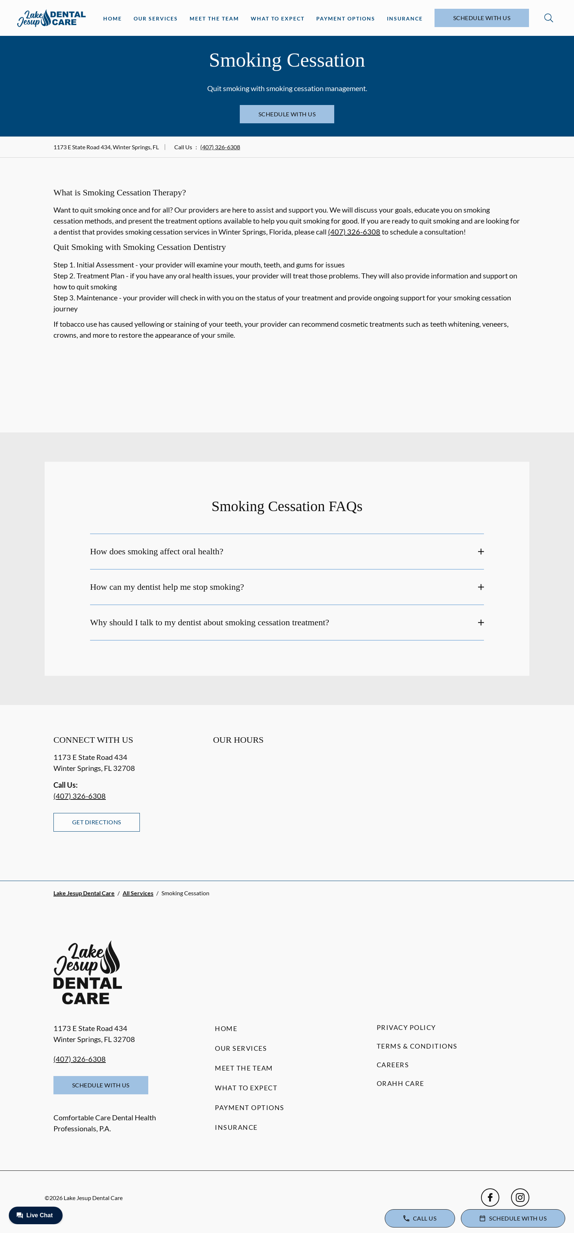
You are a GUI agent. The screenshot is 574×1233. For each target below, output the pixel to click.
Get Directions (96, 821)
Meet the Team (214, 18)
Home (112, 18)
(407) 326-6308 (220, 146)
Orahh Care (400, 1083)
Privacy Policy (406, 1027)
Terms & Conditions (417, 1046)
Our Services (156, 18)
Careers (393, 1065)
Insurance (405, 18)
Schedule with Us (482, 17)
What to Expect (278, 18)
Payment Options (345, 18)
